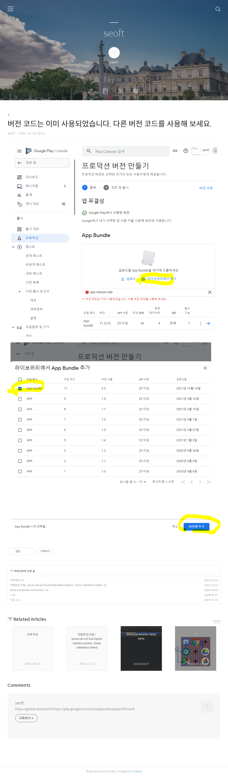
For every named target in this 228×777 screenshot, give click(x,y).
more (216, 621)
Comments (19, 685)
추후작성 (15, 580)
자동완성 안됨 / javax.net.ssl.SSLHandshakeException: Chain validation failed (56, 585)
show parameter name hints (27, 590)
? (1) (12, 599)
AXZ (113, 771)
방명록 (106, 91)
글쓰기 (91, 91)
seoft (114, 33)
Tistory (138, 771)
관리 (136, 91)
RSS (121, 91)
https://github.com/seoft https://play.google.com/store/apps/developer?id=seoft (75, 709)
